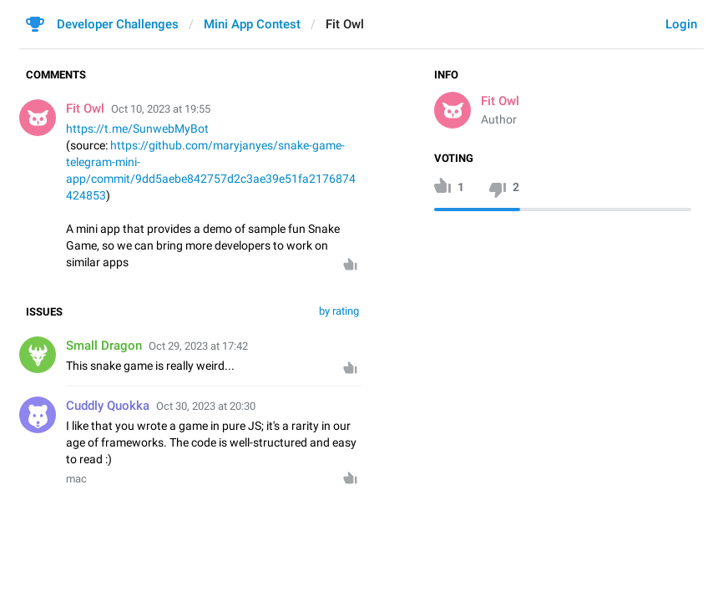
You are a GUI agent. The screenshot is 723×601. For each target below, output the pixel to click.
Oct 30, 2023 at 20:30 (205, 406)
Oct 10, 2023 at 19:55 (160, 109)
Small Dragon (104, 345)
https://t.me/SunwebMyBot (137, 128)
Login (681, 24)
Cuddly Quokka (107, 405)
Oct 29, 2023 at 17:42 (198, 346)
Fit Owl (500, 101)
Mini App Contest (252, 24)
